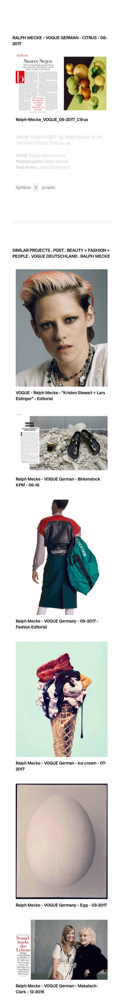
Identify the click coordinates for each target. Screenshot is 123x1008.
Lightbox (27, 187)
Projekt (48, 187)
